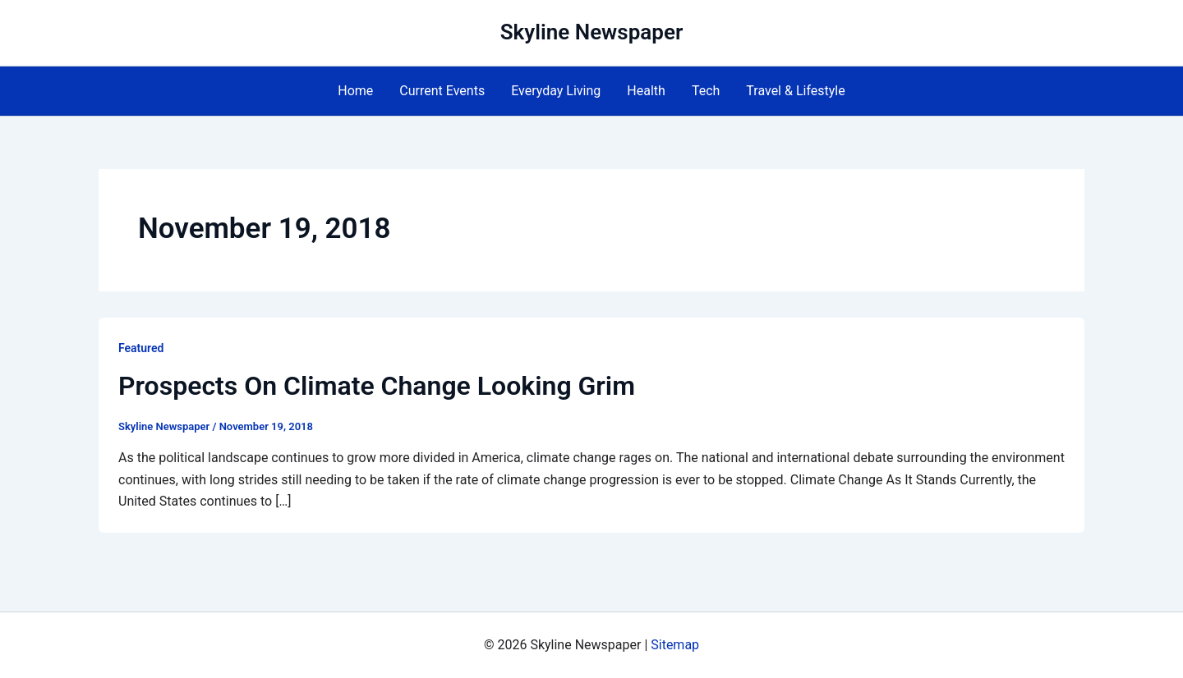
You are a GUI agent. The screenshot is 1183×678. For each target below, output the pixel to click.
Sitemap (675, 645)
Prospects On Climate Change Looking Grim (376, 385)
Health (646, 90)
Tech (706, 90)
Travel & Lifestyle (795, 90)
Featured (140, 348)
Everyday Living (556, 90)
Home (355, 90)
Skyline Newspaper (592, 32)
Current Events (442, 90)
